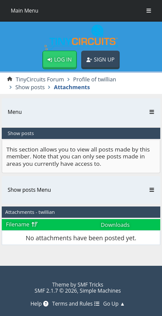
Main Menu (24, 10)
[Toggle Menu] (148, 11)
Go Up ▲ (114, 304)
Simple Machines (100, 290)
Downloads (115, 225)
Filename (22, 224)
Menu (15, 112)
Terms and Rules (75, 304)
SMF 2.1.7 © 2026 (56, 290)
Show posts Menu (29, 189)
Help (39, 304)
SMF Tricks (91, 284)
